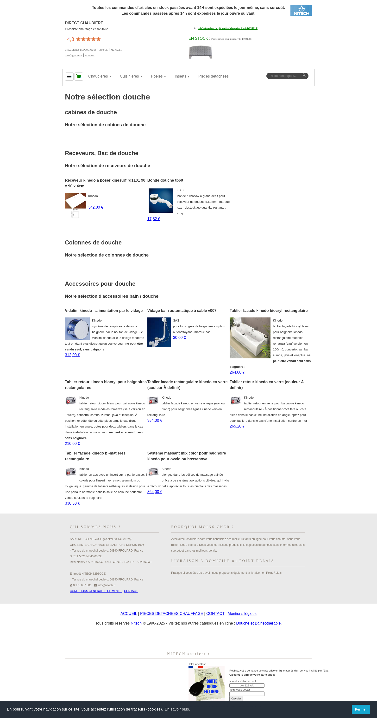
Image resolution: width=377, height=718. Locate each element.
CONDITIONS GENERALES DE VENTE (96, 591)
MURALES (116, 49)
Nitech (136, 623)
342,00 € (95, 207)
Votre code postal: (240, 689)
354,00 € (154, 420)
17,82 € (153, 219)
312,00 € (72, 355)
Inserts (180, 76)
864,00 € (154, 492)
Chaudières (98, 76)
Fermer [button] (361, 709)
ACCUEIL (128, 614)
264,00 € (237, 372)
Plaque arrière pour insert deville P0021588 (231, 39)
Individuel (89, 55)
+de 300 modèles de (228, 28)
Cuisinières (129, 76)
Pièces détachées (213, 76)
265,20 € (237, 426)
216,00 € (72, 443)
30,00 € (179, 338)
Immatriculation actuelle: (243, 681)
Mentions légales (242, 614)
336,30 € (72, 503)
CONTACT (131, 591)
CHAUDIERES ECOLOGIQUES (80, 49)
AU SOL (103, 49)
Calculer (236, 698)
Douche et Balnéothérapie (258, 623)
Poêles (157, 76)
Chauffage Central (73, 55)
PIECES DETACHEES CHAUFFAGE (171, 614)
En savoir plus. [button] (177, 709)
